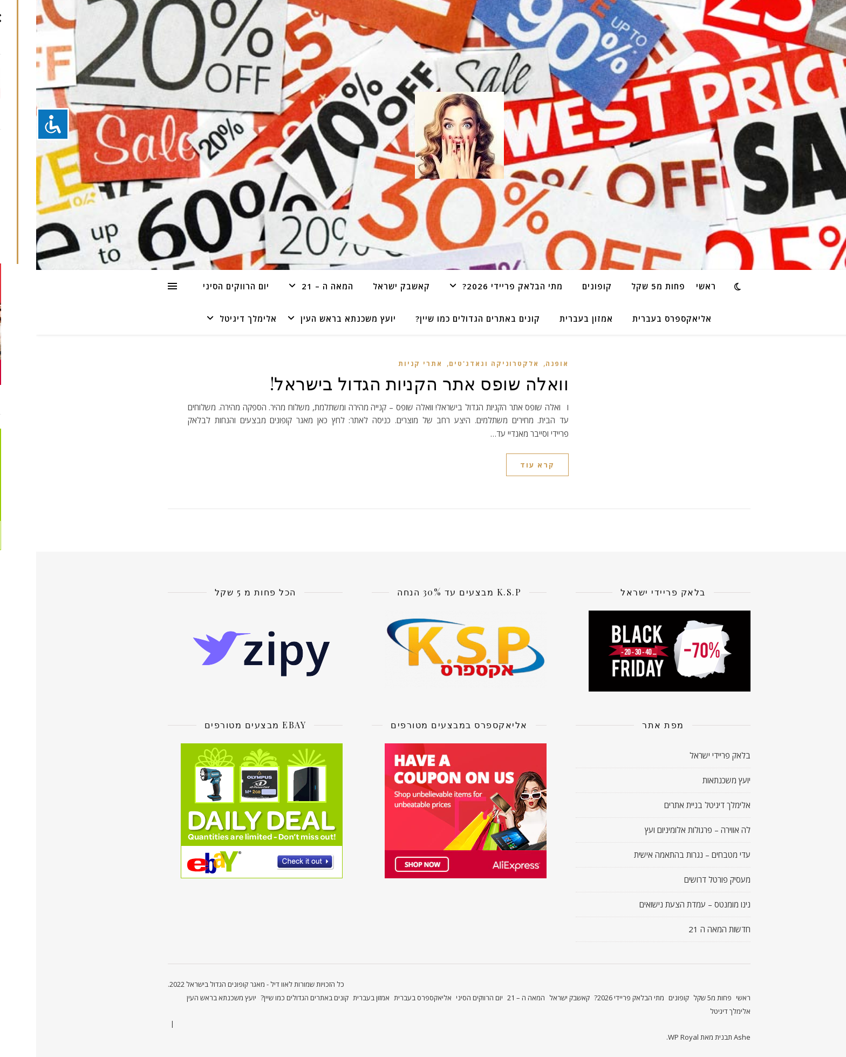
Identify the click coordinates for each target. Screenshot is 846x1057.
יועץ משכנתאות (690, 780)
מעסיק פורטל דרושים (681, 879)
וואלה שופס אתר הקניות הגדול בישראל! (383, 383)
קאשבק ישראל (365, 286)
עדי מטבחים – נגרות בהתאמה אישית (656, 854)
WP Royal (647, 1037)
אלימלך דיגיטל (212, 318)
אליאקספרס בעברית (636, 318)
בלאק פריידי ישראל (683, 755)
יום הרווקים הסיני (200, 286)
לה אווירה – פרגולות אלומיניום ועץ (661, 829)
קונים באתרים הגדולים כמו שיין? (441, 318)
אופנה (521, 363)
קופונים (561, 286)
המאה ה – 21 (291, 286)
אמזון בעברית (550, 318)
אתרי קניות (384, 363)
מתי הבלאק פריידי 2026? (476, 286)
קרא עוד (501, 465)
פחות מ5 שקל (622, 286)
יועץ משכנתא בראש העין (312, 318)
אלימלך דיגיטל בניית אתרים (671, 804)
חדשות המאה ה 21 (683, 929)
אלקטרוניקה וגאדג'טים (458, 363)
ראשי (670, 286)
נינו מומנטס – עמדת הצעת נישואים (658, 904)
